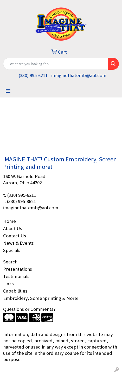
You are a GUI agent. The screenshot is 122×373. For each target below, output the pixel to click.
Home (9, 221)
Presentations (17, 269)
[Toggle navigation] (8, 91)
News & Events (18, 243)
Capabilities (15, 291)
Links (8, 284)
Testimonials (16, 276)
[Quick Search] (55, 64)
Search (10, 262)
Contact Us (14, 236)
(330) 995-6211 (33, 75)
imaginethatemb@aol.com (78, 75)
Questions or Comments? (29, 309)
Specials (11, 250)
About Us (12, 228)
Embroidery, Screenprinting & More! (41, 298)
